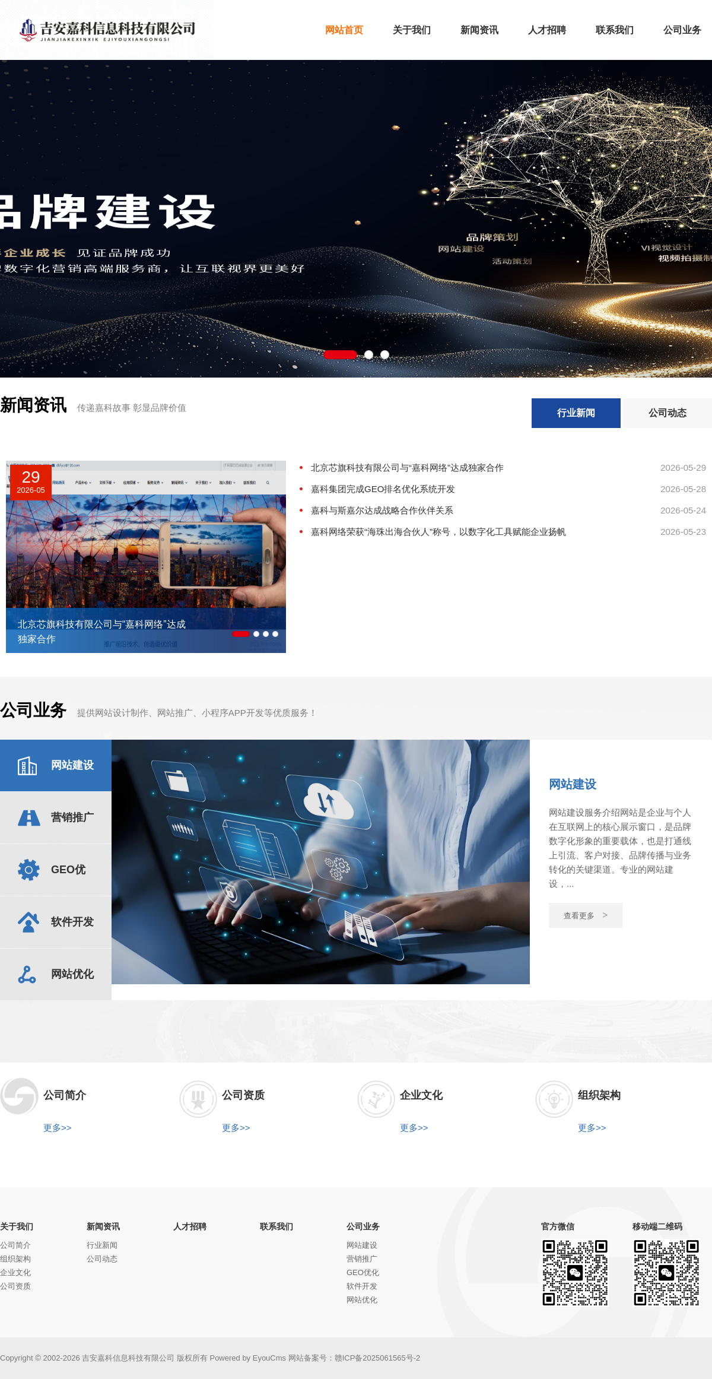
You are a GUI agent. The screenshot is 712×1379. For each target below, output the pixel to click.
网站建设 (362, 1245)
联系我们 (276, 1226)
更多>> (57, 1128)
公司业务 (363, 1226)
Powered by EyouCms (247, 1357)
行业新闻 (576, 413)
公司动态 (667, 413)
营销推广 (362, 1258)
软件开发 (362, 1286)
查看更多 (586, 915)
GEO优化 (363, 1272)
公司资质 (15, 1286)
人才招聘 (189, 1226)
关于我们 (16, 1226)
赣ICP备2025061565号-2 (378, 1357)
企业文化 (15, 1272)
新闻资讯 (103, 1226)
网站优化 (362, 1299)
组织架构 (15, 1258)
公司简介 (15, 1245)
